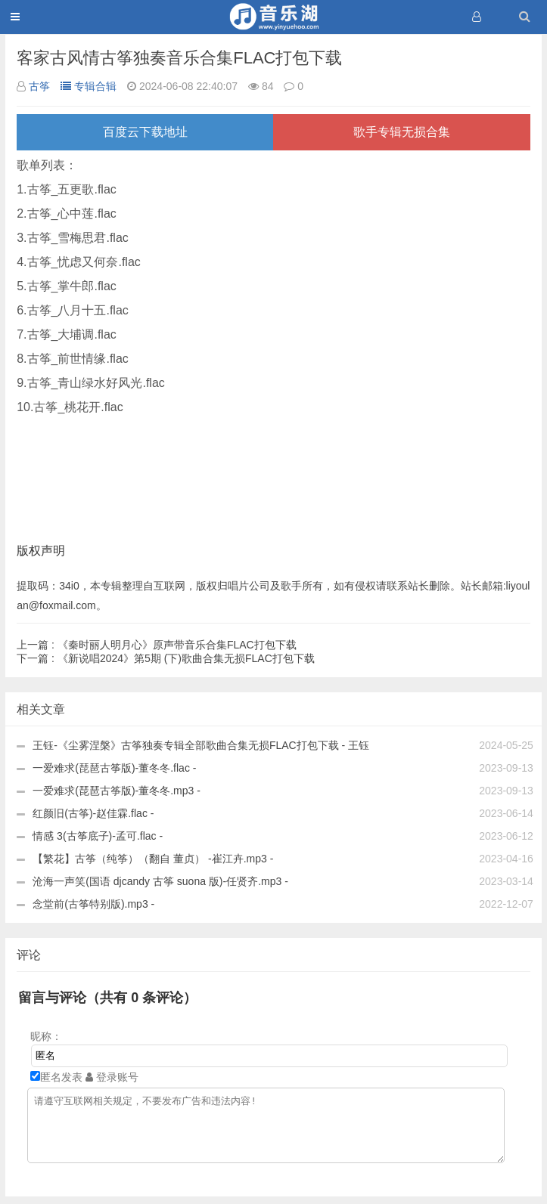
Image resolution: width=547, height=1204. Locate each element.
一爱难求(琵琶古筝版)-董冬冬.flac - (114, 768)
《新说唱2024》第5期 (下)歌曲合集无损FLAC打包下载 (166, 658)
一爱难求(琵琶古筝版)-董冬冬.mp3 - (116, 791)
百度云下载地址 (145, 131)
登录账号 (111, 1077)
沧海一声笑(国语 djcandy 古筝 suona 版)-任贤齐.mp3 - (160, 881)
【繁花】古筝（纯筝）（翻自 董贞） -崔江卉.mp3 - (153, 859)
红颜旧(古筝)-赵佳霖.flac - (93, 813)
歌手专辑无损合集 (401, 131)
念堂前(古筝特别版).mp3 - (93, 904)
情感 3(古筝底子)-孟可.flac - (98, 836)
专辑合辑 (89, 86)
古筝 (39, 86)
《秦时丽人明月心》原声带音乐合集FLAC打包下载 (156, 645)
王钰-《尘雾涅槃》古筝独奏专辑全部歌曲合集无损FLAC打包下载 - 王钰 (201, 745)
